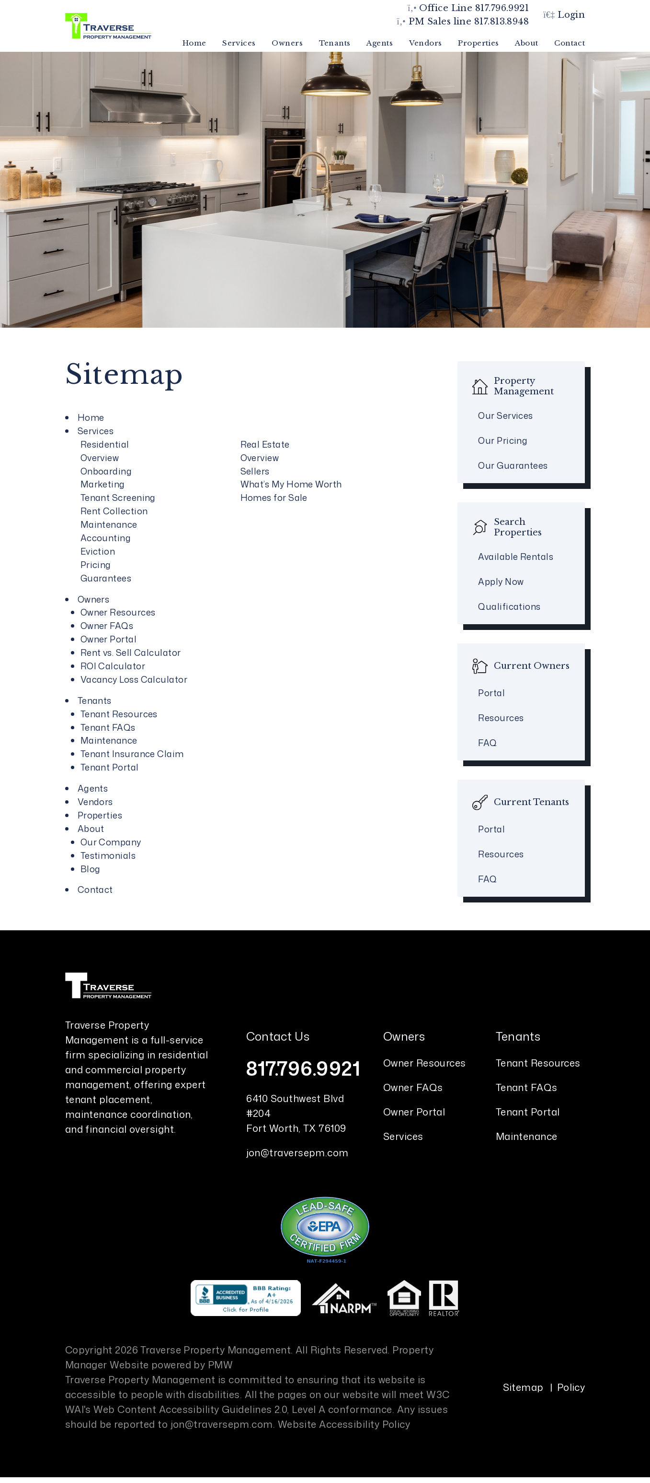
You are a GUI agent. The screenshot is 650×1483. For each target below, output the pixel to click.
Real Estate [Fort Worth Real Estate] (265, 444)
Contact (569, 42)
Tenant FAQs (527, 1087)
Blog (90, 869)
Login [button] (564, 15)
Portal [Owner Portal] (491, 693)
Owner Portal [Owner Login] (108, 639)
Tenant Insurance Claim (132, 753)
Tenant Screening (118, 497)
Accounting (105, 538)
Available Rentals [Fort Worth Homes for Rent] (515, 556)
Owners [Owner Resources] (287, 42)
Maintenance (108, 524)
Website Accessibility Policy (344, 1424)
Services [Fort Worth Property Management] (239, 42)
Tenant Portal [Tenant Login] (109, 767)
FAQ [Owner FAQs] (487, 742)
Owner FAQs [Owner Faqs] (107, 625)
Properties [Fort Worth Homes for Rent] (478, 42)
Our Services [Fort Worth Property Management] (505, 415)
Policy (571, 1387)
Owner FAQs (413, 1087)
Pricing (95, 564)
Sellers (255, 471)
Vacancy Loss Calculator (133, 679)
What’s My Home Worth (291, 484)
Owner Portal (414, 1111)
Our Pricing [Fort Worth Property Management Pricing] (502, 440)
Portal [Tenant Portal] (491, 829)
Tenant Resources (119, 714)
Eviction (97, 551)
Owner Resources (118, 612)
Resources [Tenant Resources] (501, 854)
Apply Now (501, 581)
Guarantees (106, 578)
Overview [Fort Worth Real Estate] (259, 457)
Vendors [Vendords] (425, 42)
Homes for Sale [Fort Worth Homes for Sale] (274, 497)
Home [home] (194, 42)
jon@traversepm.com (297, 1152)
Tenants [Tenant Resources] (335, 42)
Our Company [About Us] (110, 842)
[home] (108, 25)
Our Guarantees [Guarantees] (512, 465)
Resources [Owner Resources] (501, 718)
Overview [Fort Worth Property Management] (99, 457)
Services (403, 1136)
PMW (220, 1364)
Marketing (102, 484)
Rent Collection (114, 511)
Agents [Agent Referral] (379, 42)
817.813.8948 (501, 21)
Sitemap (523, 1387)
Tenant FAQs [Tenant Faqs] (108, 727)
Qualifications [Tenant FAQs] (509, 606)
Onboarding (106, 471)
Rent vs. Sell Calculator (130, 652)
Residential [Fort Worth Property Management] (104, 444)
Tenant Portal (528, 1111)
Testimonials (108, 855)
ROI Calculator (112, 666)
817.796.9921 (502, 8)
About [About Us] (526, 42)
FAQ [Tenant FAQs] (487, 879)
